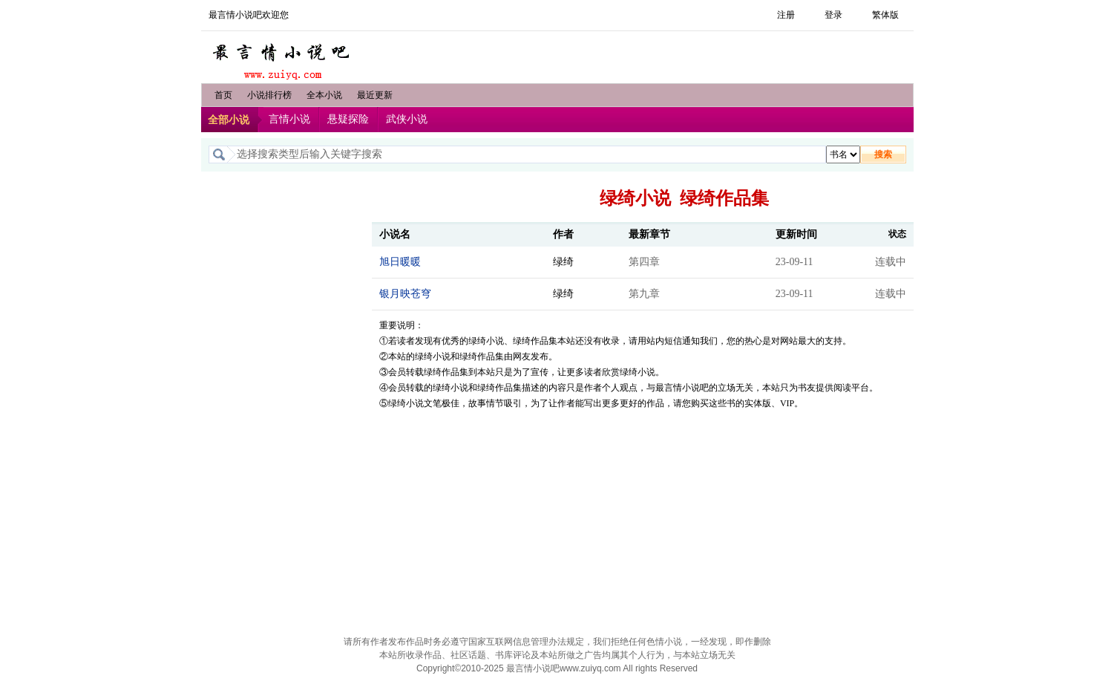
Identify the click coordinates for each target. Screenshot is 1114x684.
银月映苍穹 (405, 293)
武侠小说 (406, 119)
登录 (833, 15)
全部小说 (228, 120)
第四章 (644, 261)
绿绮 (563, 261)
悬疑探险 (348, 119)
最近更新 (375, 95)
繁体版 (885, 15)
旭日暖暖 (400, 261)
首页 (223, 95)
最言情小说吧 (282, 57)
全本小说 (324, 95)
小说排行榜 (269, 95)
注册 (786, 15)
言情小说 (289, 119)
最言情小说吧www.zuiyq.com (563, 668)
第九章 (644, 293)
